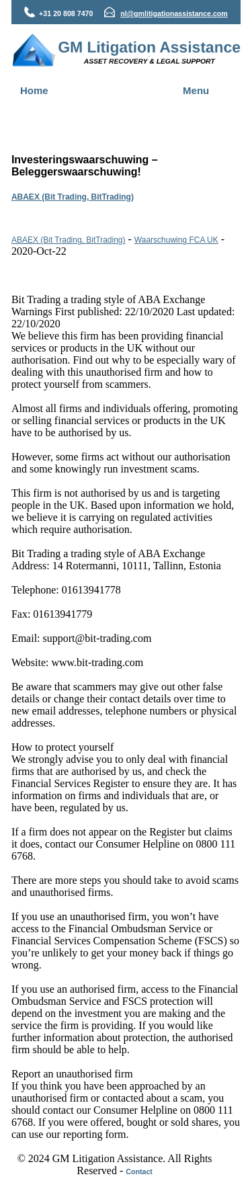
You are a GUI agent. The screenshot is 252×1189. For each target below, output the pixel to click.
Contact (139, 1171)
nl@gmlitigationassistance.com (174, 13)
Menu (196, 90)
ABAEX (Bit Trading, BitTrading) (72, 197)
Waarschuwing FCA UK (176, 240)
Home (34, 90)
